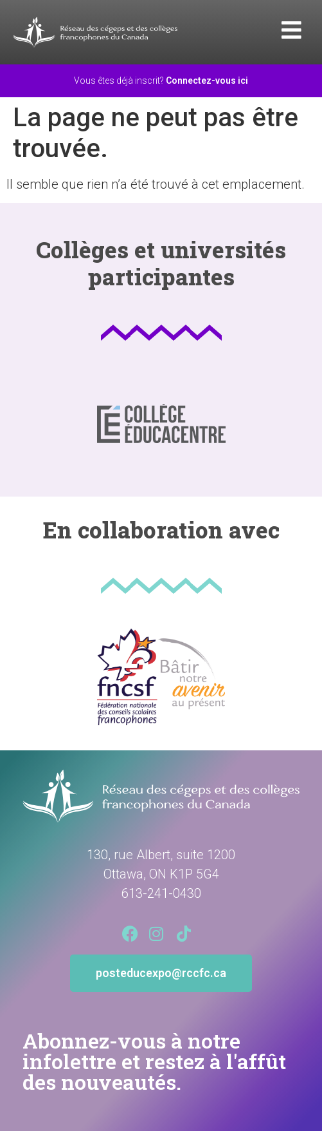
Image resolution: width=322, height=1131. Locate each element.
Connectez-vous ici (207, 80)
